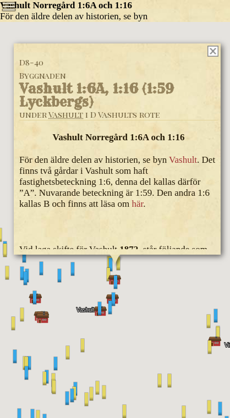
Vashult (65, 114)
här (137, 204)
